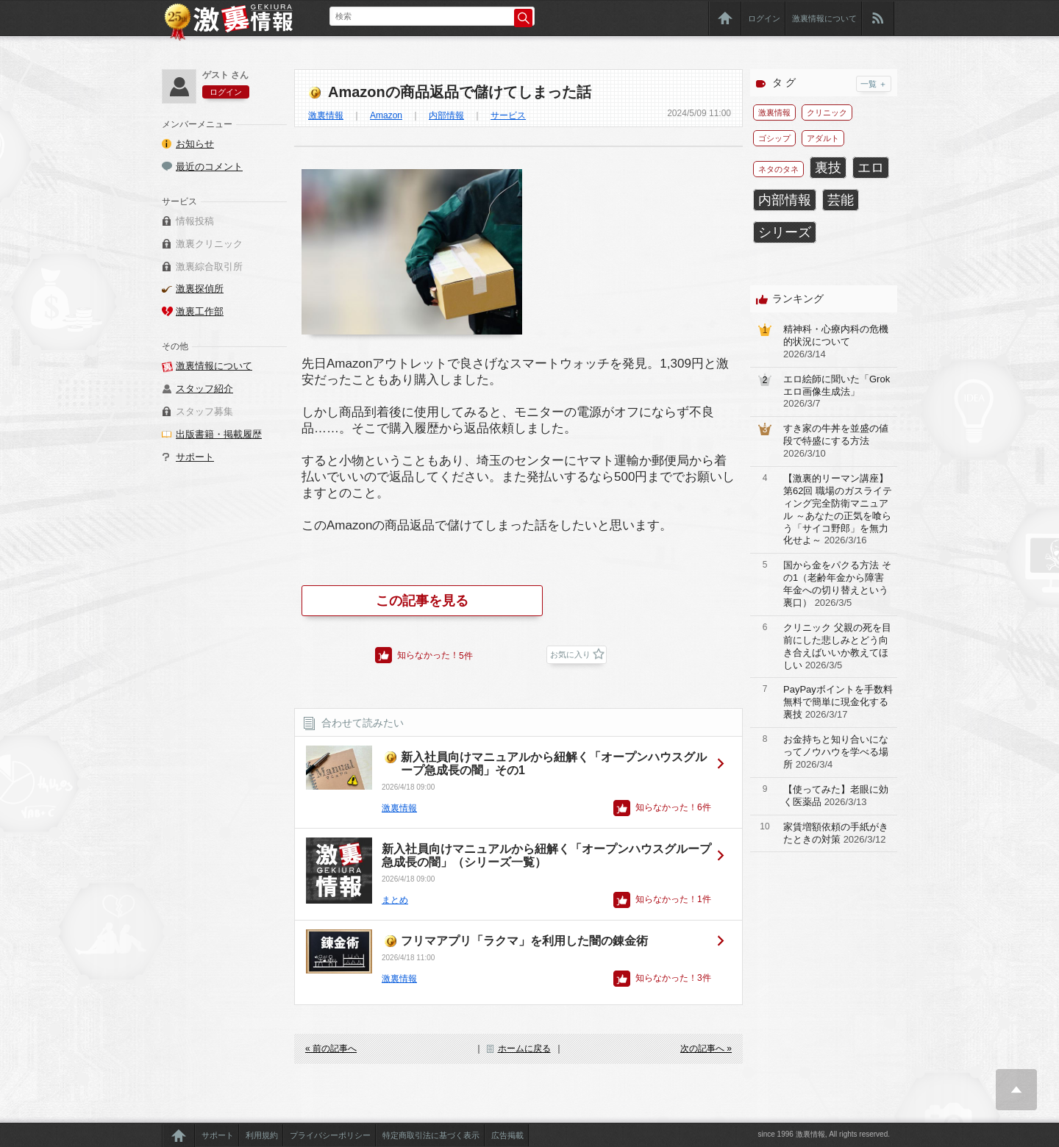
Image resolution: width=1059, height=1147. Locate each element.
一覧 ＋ (873, 83)
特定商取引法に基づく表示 (430, 1135)
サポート (195, 456)
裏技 (828, 167)
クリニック (827, 112)
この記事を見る (422, 600)
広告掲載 (507, 1135)
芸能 (840, 200)
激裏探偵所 (200, 288)
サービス (508, 115)
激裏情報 (325, 115)
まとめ (395, 900)
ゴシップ (774, 138)
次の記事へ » (706, 1048)
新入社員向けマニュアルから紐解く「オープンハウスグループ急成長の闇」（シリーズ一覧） (546, 855)
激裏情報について (824, 18)
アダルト (823, 138)
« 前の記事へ (331, 1048)
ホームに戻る (524, 1048)
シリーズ (784, 232)
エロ (870, 167)
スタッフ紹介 (204, 388)
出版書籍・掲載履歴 (219, 434)
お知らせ (195, 143)
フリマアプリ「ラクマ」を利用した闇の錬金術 (524, 941)
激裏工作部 (200, 311)
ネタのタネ (778, 169)
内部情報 (446, 115)
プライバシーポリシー (330, 1135)
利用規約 (262, 1135)
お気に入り (570, 654)
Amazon (386, 115)
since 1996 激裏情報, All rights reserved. (823, 1134)
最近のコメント (209, 166)
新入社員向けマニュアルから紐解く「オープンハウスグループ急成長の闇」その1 (554, 763)
